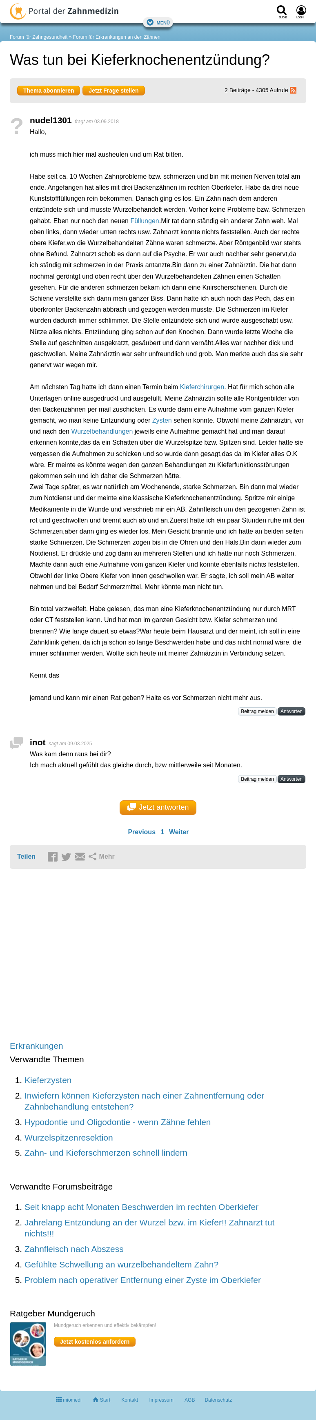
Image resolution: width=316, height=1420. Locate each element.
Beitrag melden (257, 711)
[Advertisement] (136, 955)
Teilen (26, 856)
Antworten (291, 711)
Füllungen (144, 220)
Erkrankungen (36, 1045)
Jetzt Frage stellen (113, 90)
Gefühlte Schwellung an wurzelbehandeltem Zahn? (121, 1264)
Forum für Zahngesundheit (38, 37)
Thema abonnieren (48, 90)
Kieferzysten (48, 1080)
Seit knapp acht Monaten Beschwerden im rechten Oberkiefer (141, 1207)
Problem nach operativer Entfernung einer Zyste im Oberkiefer (142, 1280)
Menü (158, 22)
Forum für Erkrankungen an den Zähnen (116, 37)
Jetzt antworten (158, 807)
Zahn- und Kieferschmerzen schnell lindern (105, 1152)
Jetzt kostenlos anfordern (94, 1341)
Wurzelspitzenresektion (68, 1137)
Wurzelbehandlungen (102, 431)
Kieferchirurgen (202, 386)
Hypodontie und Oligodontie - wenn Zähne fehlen (117, 1122)
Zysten (162, 420)
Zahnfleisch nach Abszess (74, 1249)
